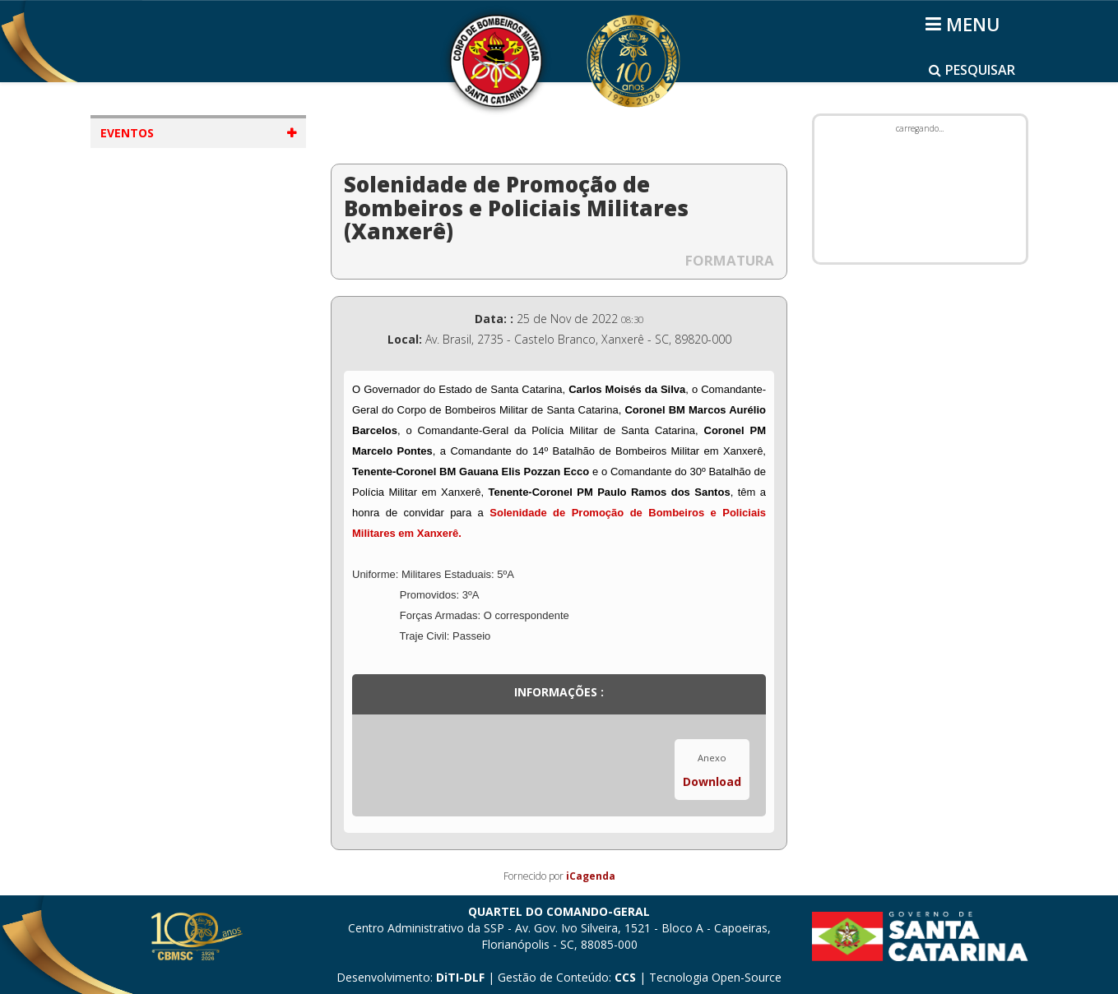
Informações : (559, 692)
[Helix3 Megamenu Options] (965, 23)
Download (712, 781)
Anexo (712, 757)
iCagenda (590, 876)
